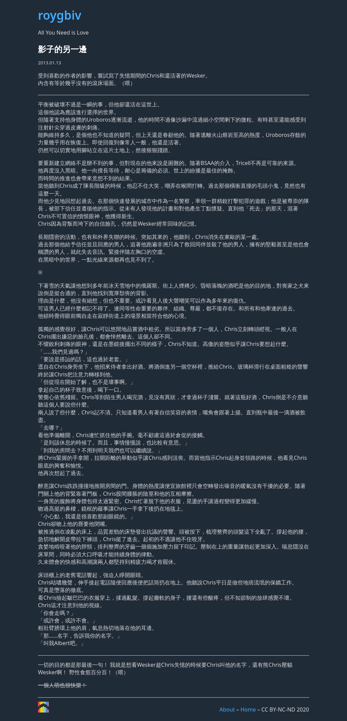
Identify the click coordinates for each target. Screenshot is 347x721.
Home (248, 709)
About (227, 709)
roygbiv (59, 15)
